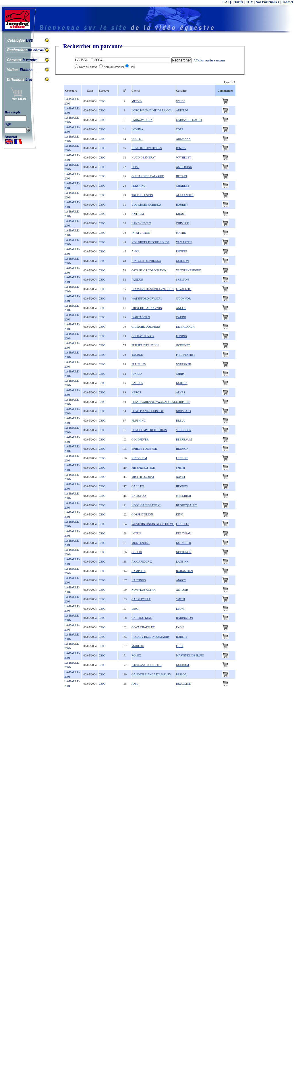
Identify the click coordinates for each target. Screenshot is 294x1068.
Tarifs (238, 2)
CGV (249, 2)
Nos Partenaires (267, 2)
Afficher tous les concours (209, 60)
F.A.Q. (227, 2)
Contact (287, 2)
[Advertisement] (271, 129)
